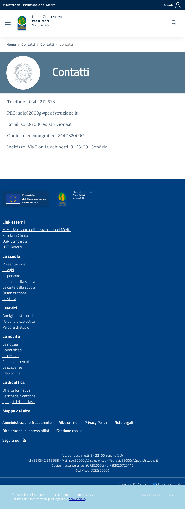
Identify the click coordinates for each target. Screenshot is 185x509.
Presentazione (13, 264)
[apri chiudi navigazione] (8, 23)
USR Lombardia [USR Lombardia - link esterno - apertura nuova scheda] (14, 241)
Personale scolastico (18, 321)
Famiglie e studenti (17, 315)
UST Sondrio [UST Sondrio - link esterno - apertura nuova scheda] (12, 247)
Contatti (28, 44)
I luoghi (8, 270)
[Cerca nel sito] (174, 23)
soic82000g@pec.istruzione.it (48, 113)
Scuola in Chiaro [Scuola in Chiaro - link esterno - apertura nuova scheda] (15, 235)
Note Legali (123, 422)
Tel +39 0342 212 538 (43, 460)
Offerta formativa (16, 390)
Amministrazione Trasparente (27, 422)
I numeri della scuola (18, 281)
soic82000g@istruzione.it (46, 124)
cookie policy (77, 499)
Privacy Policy (96, 422)
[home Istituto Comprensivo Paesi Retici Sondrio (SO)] (38, 23)
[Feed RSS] (24, 440)
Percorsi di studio (15, 327)
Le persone (11, 275)
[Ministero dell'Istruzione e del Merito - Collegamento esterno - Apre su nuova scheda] (28, 4)
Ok (171, 495)
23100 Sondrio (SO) (109, 455)
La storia (9, 299)
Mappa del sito (16, 411)
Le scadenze (12, 367)
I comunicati (12, 350)
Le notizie (10, 344)
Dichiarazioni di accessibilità (25, 430)
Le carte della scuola (18, 287)
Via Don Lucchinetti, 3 (77, 455)
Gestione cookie (69, 430)
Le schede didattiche (18, 396)
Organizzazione (14, 293)
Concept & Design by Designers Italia (151, 484)
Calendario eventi (16, 361)
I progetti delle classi (18, 402)
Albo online (11, 373)
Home (11, 44)
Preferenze (150, 495)
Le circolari (10, 356)
